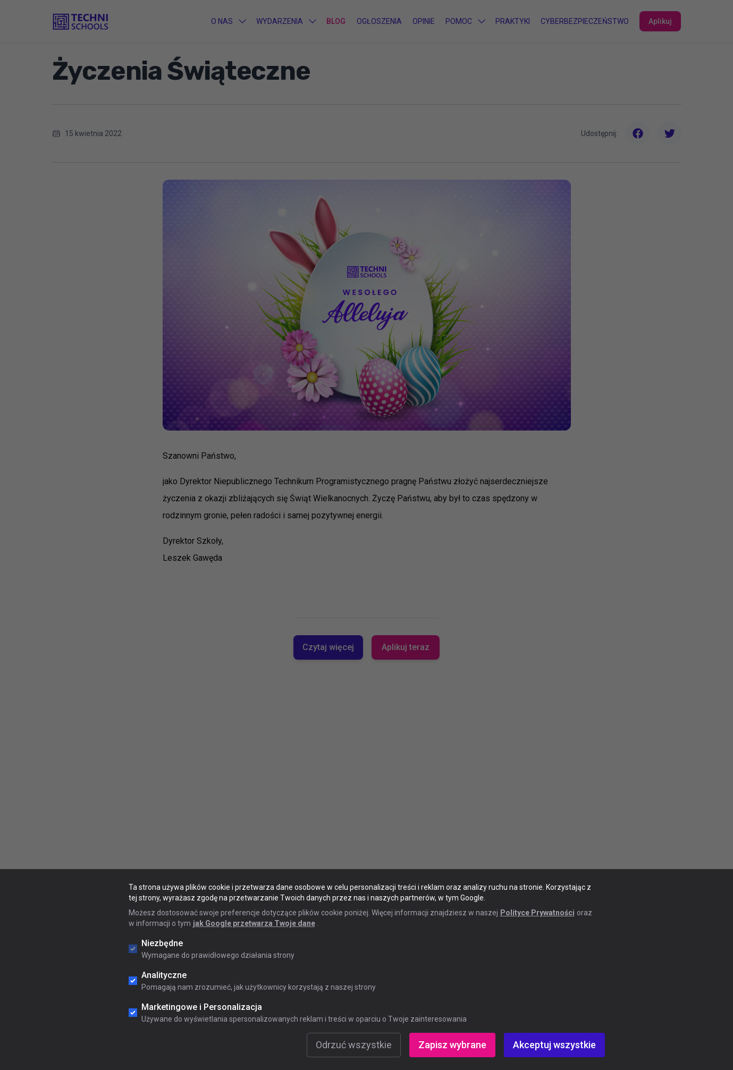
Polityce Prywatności (537, 912)
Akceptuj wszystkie (554, 1044)
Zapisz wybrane (452, 1044)
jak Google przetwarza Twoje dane (254, 923)
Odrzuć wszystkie (354, 1044)
